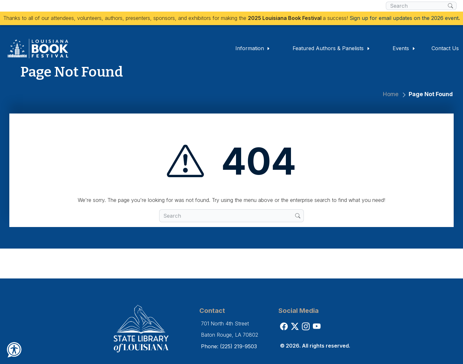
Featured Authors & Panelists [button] (331, 48)
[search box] (417, 6)
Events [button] (404, 48)
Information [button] (252, 48)
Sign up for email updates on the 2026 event (404, 18)
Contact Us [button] (445, 48)
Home (390, 94)
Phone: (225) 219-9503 (229, 346)
